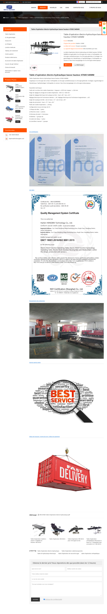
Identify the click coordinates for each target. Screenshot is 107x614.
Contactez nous (78, 7)
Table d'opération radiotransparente (72, 551)
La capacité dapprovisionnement (73, 49)
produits (43, 7)
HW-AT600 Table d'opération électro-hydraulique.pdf (54, 515)
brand (65, 41)
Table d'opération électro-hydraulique (48, 551)
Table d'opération (23, 17)
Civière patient (9, 54)
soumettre (35, 600)
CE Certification (33, 132)
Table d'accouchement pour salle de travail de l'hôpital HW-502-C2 (20, 106)
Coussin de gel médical (11, 64)
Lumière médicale (10, 47)
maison (33, 7)
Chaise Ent (8, 41)
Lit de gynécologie (10, 37)
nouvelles (53, 7)
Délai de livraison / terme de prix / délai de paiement (44, 437)
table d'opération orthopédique (90, 554)
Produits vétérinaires (11, 57)
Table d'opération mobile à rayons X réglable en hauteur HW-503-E (19, 86)
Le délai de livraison (70, 46)
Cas (61, 7)
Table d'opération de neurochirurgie (68, 554)
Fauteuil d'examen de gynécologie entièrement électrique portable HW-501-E (19, 117)
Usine (67, 7)
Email (68, 65)
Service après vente (35, 363)
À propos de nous (95, 7)
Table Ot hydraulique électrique (46, 554)
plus (18, 90)
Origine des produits (70, 43)
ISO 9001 (31, 190)
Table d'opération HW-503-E (20, 96)
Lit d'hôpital (8, 44)
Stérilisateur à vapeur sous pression (12, 71)
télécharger (79, 65)
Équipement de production (37, 301)
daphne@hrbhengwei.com (12, 2)
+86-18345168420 (26, 2)
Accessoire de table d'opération (14, 61)
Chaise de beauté (10, 67)
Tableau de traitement (11, 51)
